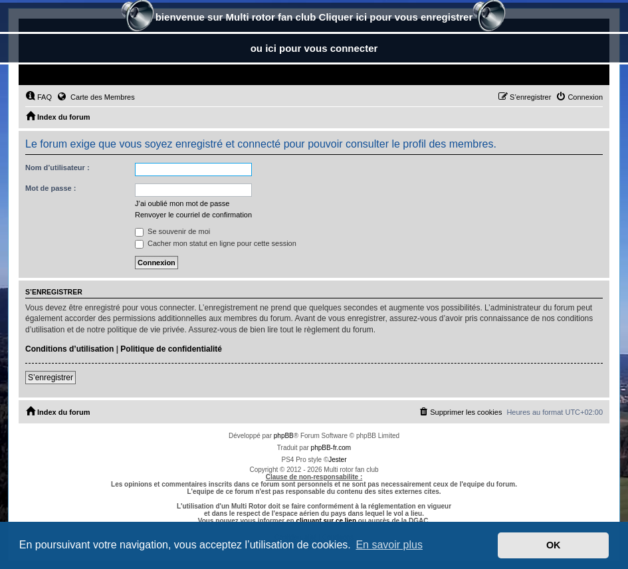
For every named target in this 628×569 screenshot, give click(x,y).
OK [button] (553, 545)
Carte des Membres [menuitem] (95, 96)
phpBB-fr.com (331, 447)
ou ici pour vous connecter (314, 48)
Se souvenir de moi (172, 231)
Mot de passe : (50, 188)
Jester (337, 459)
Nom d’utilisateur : (57, 167)
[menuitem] (38, 97)
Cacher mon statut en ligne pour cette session (215, 243)
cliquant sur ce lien (326, 520)
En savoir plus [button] (389, 544)
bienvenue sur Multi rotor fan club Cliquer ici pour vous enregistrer (314, 18)
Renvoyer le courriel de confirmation (193, 215)
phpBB (284, 435)
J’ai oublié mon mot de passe (182, 203)
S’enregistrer (50, 377)
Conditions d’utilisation (69, 349)
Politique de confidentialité (171, 349)
